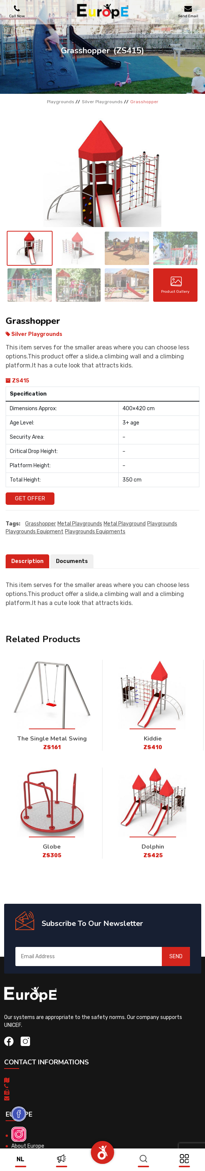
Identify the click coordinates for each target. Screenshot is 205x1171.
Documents (72, 561)
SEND (175, 956)
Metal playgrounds (79, 524)
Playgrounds (60, 101)
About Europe (27, 1146)
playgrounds (162, 524)
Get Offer (30, 498)
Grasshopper (40, 524)
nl (20, 1159)
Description (27, 561)
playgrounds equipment (34, 531)
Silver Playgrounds (102, 101)
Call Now (17, 11)
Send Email (188, 11)
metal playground (125, 524)
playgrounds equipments (95, 531)
